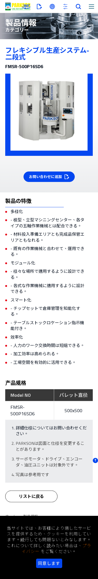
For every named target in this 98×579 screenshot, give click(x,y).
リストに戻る (31, 499)
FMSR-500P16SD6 (22, 410)
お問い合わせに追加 (45, 176)
